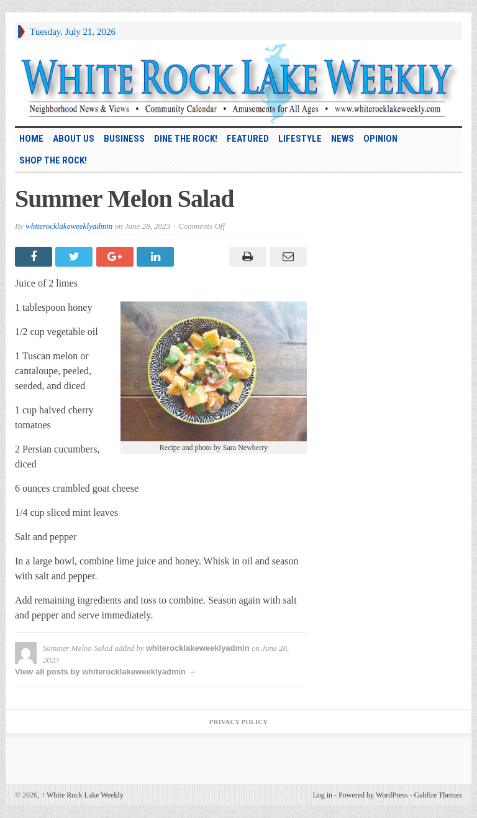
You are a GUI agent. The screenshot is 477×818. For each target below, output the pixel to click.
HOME (31, 138)
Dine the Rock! (185, 138)
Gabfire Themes (438, 795)
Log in (322, 795)
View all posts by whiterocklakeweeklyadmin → (105, 671)
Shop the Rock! (53, 160)
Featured (248, 138)
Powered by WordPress (372, 795)
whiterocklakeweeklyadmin (68, 226)
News (342, 138)
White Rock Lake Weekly (82, 795)
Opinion (380, 138)
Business (124, 138)
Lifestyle (300, 138)
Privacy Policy (238, 721)
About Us (73, 138)
